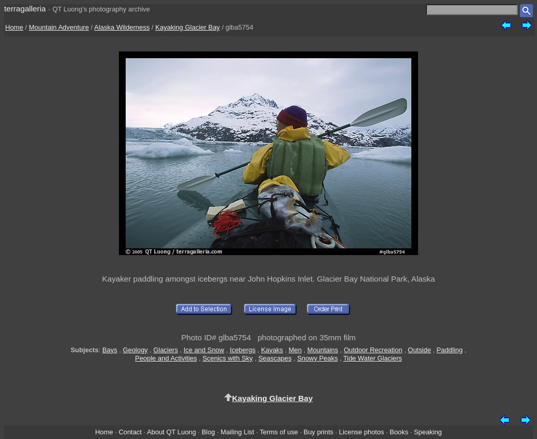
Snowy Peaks (317, 358)
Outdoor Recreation (373, 350)
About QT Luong (171, 432)
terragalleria (25, 8)
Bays (109, 350)
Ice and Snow (203, 350)
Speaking (428, 432)
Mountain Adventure (59, 27)
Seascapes (275, 358)
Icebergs (243, 350)
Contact (129, 432)
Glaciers (165, 350)
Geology (135, 350)
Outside (419, 350)
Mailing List (237, 432)
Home (14, 27)
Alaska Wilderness (122, 27)
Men (295, 350)
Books (399, 432)
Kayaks (272, 350)
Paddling (450, 350)
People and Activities (166, 358)
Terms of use (279, 432)
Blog (208, 432)
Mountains (323, 350)
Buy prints (318, 432)
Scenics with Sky (228, 358)
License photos (361, 432)
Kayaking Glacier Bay (187, 27)
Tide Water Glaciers (372, 358)
